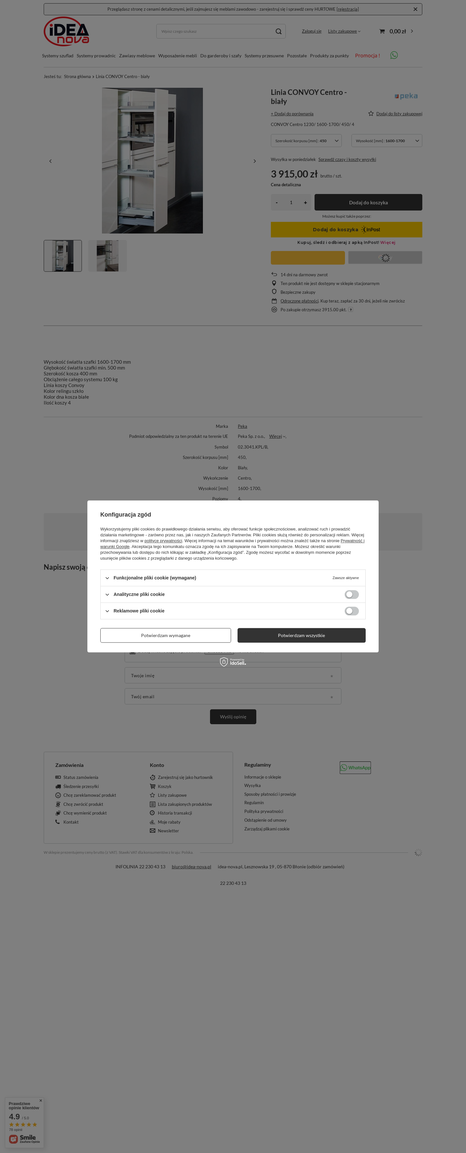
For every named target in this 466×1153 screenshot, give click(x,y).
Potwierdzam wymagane (165, 635)
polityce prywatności (163, 540)
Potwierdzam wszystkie (301, 635)
